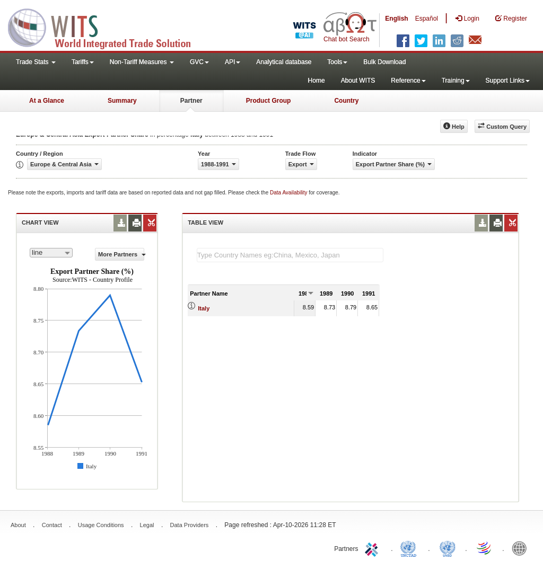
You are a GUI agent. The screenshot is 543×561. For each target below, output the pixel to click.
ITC (373, 547)
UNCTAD (410, 547)
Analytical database (283, 62)
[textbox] (290, 255)
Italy (203, 308)
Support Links (508, 80)
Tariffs (83, 62)
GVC (199, 62)
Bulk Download (384, 62)
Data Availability (289, 192)
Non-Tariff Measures (142, 62)
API (232, 62)
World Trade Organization (484, 547)
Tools (337, 62)
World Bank (521, 547)
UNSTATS (447, 547)
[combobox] (51, 252)
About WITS (358, 80)
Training (456, 80)
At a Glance (46, 100)
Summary (122, 100)
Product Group (268, 100)
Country (346, 100)
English (396, 18)
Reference (408, 80)
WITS (106, 26)
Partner (191, 100)
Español (426, 18)
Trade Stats (36, 62)
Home (316, 80)
